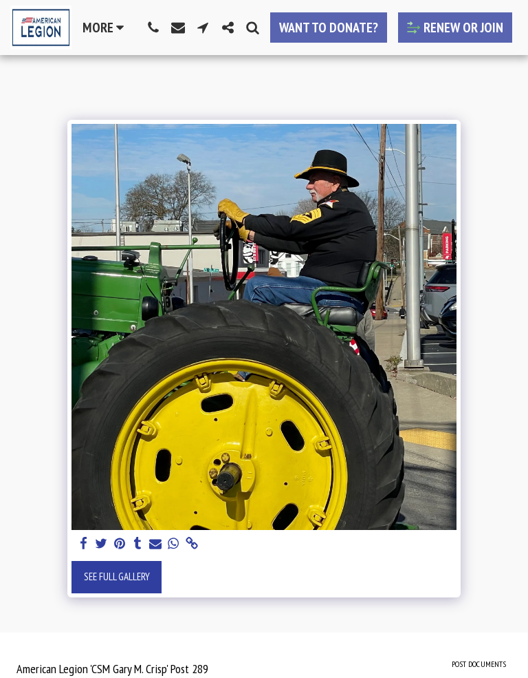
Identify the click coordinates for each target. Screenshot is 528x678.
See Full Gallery (117, 576)
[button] (153, 27)
